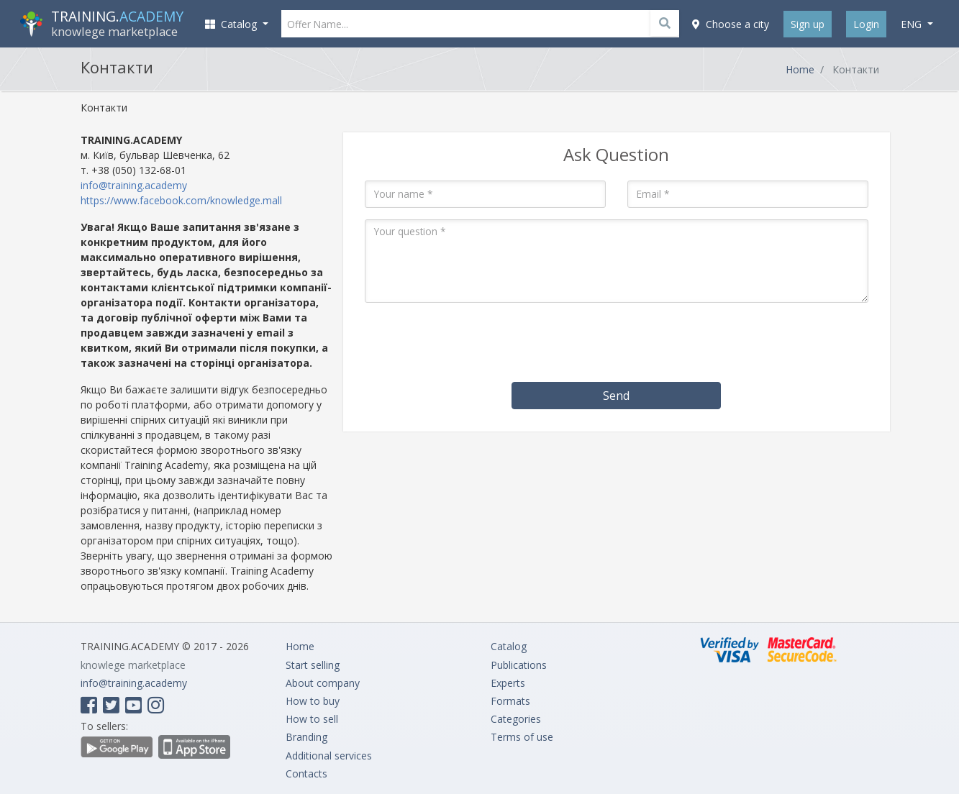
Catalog (509, 646)
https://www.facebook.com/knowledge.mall (181, 200)
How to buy (313, 701)
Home (800, 69)
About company (323, 683)
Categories (516, 719)
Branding (306, 737)
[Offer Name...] (480, 23)
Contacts (306, 773)
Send (616, 395)
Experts (508, 683)
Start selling (313, 665)
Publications (519, 665)
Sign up (807, 24)
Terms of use (522, 737)
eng (912, 24)
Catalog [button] (232, 24)
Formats (510, 701)
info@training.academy (134, 185)
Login (866, 24)
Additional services (329, 755)
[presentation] (616, 342)
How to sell (312, 719)
